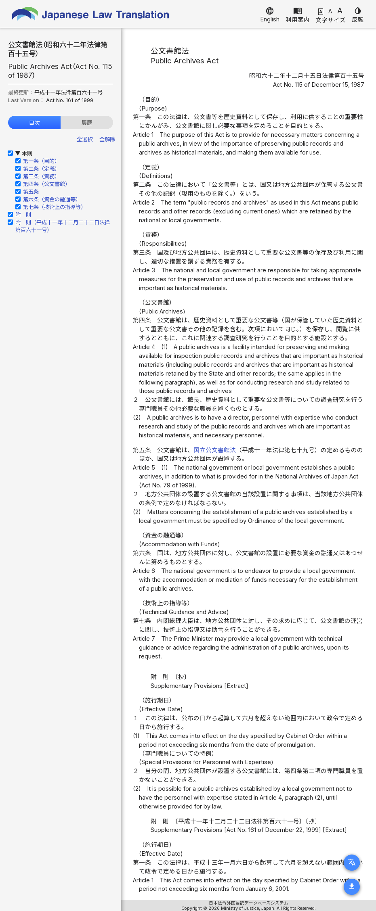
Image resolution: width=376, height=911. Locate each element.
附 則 (23, 214)
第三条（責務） (41, 176)
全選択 (84, 139)
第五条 (31, 191)
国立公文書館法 (214, 450)
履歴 (87, 122)
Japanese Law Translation (91, 14)
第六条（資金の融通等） (52, 199)
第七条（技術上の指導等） (54, 207)
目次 (34, 122)
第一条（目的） (41, 161)
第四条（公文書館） (46, 184)
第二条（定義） (41, 168)
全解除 (107, 139)
